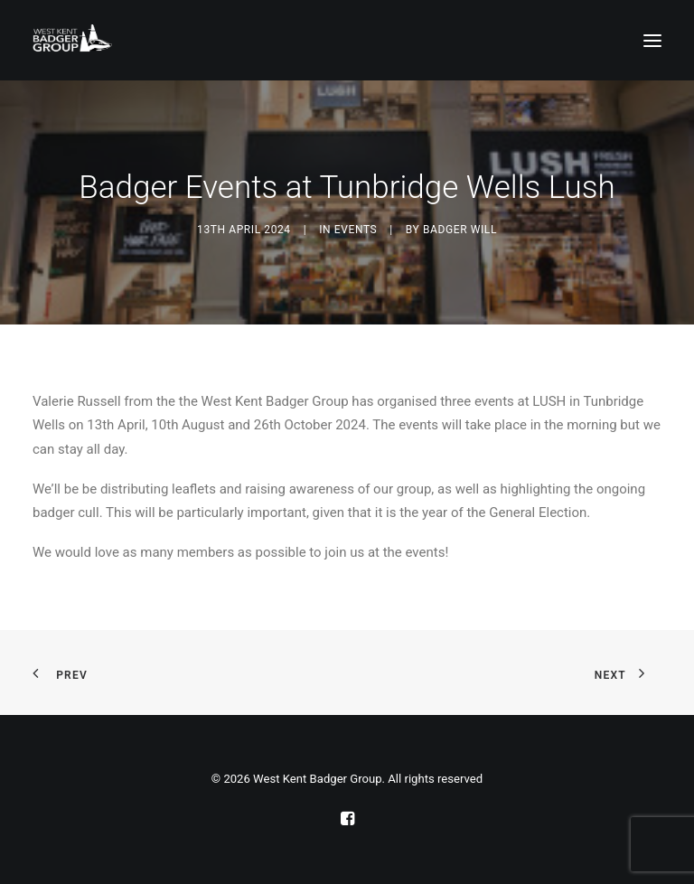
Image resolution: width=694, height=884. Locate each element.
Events (355, 229)
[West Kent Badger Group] (72, 40)
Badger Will (460, 229)
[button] (652, 40)
